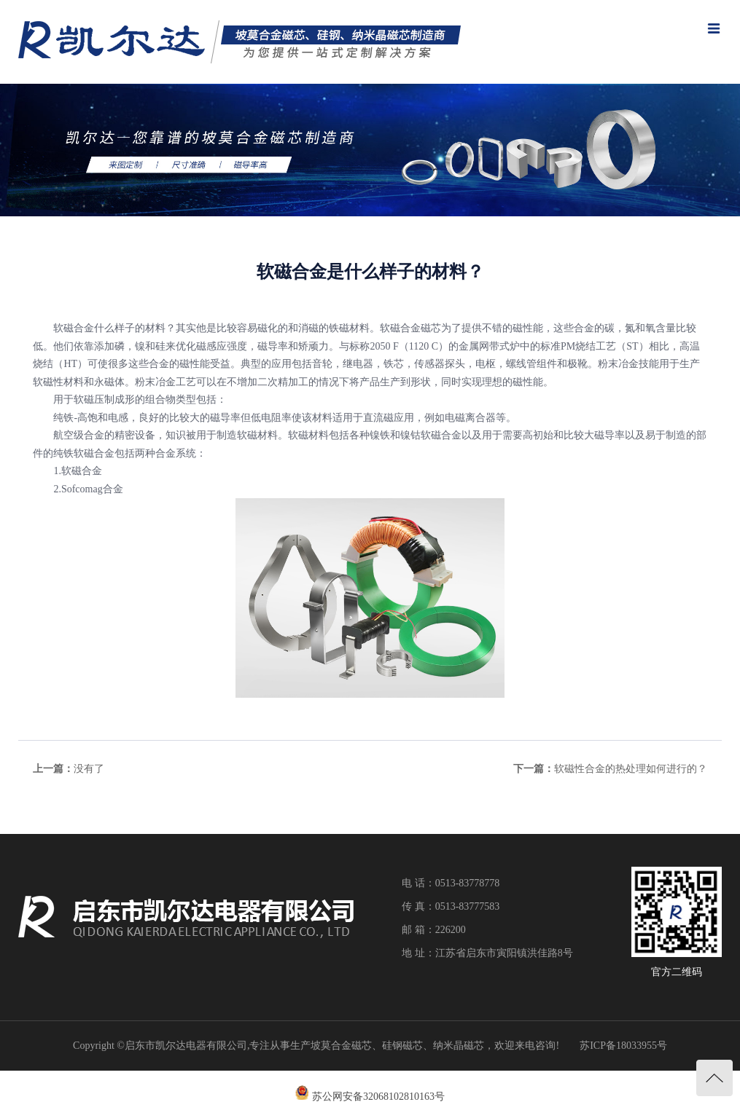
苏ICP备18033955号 (623, 1045)
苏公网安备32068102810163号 (378, 1096)
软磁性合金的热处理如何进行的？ (630, 768)
